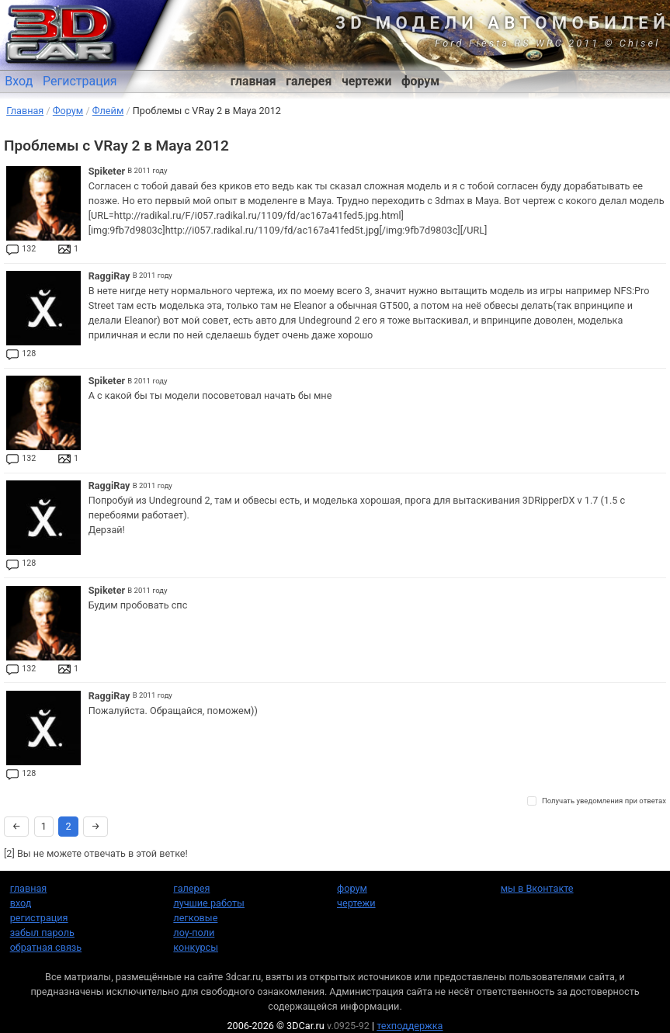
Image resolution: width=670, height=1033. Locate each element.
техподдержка (410, 1025)
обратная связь (46, 947)
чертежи (366, 81)
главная (253, 81)
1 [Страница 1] (44, 826)
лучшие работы (209, 903)
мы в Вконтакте (537, 888)
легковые (195, 918)
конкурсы (195, 947)
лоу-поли (193, 932)
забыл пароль (42, 932)
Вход (19, 81)
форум (420, 81)
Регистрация (80, 81)
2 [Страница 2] (68, 826)
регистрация (39, 918)
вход (21, 903)
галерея (309, 81)
